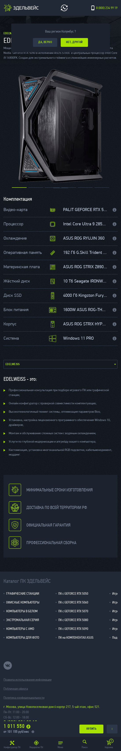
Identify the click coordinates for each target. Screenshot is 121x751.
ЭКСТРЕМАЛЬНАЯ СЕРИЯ (22, 620)
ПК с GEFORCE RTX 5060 (73, 602)
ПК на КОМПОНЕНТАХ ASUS (76, 637)
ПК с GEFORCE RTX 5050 (73, 593)
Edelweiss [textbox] (13, 364)
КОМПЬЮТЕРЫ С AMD (20, 629)
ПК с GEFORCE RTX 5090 (73, 629)
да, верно (45, 42)
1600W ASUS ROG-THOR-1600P (85, 310)
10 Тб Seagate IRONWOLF (85, 281)
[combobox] (60, 364)
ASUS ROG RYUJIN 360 (83, 238)
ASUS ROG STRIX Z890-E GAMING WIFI (85, 267)
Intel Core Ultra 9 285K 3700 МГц (85, 224)
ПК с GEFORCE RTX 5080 (73, 620)
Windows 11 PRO (78, 338)
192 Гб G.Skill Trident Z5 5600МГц (85, 253)
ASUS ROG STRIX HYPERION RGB (85, 324)
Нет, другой (74, 42)
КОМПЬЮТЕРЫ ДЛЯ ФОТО (22, 637)
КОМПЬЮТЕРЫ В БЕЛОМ (22, 611)
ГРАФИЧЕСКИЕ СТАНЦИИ (22, 593)
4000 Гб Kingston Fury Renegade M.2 (85, 295)
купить (91, 729)
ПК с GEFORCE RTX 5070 (73, 611)
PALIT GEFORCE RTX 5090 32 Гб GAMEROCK (85, 210)
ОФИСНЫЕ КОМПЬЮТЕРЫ (22, 602)
